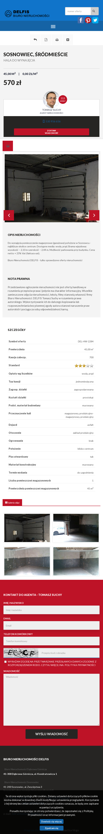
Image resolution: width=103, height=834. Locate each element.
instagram (88, 20)
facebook (81, 20)
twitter (95, 20)
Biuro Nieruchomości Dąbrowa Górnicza (25, 769)
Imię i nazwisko (13, 602)
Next (94, 215)
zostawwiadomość (51, 131)
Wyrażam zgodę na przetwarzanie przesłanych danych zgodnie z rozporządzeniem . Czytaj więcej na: (50, 663)
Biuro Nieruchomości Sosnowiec (21, 782)
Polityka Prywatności (80, 665)
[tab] (8, 146)
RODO (36, 665)
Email (7, 618)
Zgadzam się (51, 828)
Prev (9, 215)
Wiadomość (11, 671)
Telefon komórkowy (18, 634)
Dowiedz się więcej (51, 821)
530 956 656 (51, 121)
